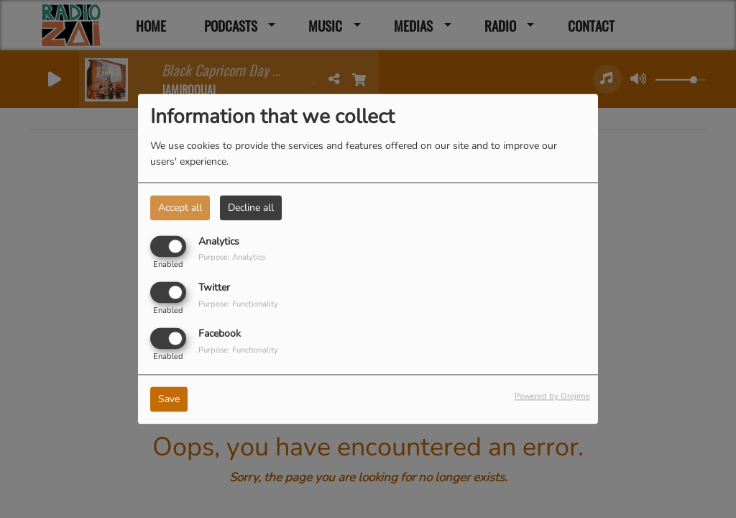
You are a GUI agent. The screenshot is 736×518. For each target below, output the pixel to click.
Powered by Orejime (552, 396)
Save (169, 399)
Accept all (180, 207)
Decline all (251, 207)
